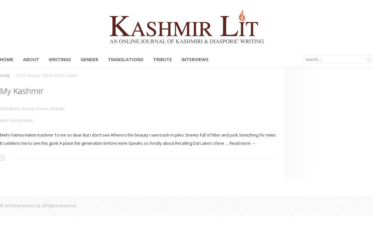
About (31, 59)
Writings (60, 59)
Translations (126, 59)
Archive (28, 108)
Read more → (242, 143)
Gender (89, 59)
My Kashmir (22, 90)
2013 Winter (10, 108)
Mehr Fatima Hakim (16, 120)
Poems (43, 108)
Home (7, 59)
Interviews (195, 59)
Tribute (162, 59)
